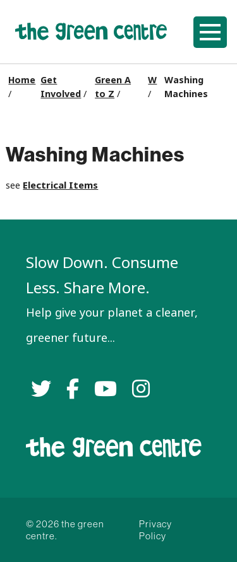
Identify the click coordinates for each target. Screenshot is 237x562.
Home (21, 80)
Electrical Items (60, 185)
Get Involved (60, 87)
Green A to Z (113, 87)
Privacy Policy (155, 530)
